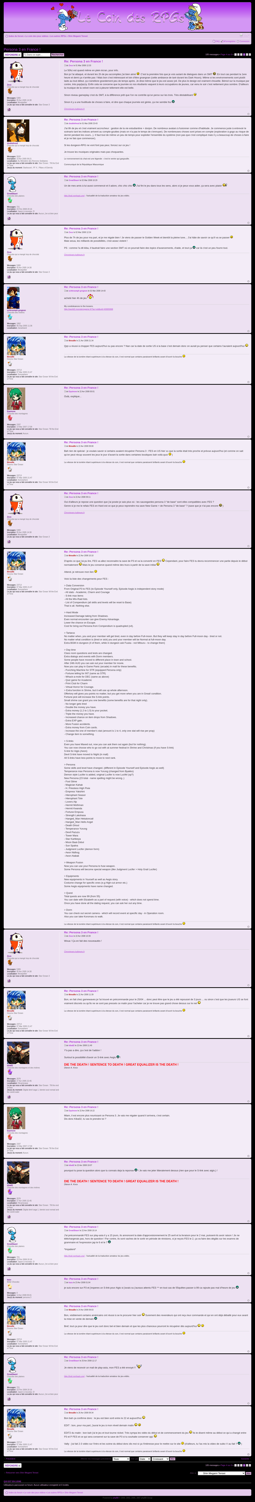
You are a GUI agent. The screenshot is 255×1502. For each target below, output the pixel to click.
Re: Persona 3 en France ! (83, 61)
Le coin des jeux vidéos (36, 36)
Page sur (226, 54)
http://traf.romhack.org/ (74, 196)
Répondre (13, 54)
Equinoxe (73, 392)
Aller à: (193, 1473)
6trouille (72, 341)
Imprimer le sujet (241, 35)
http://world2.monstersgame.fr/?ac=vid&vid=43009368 (88, 309)
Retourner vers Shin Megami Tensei (22, 1473)
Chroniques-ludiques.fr (74, 109)
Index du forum (16, 36)
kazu (71, 1282)
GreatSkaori (74, 180)
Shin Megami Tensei (78, 36)
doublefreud (74, 123)
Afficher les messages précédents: (105, 1459)
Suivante (245, 1459)
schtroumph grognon (78, 291)
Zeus (71, 65)
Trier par (140, 1459)
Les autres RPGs (58, 36)
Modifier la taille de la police (246, 35)
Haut (248, 114)
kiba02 (71, 1045)
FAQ (217, 41)
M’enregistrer (230, 41)
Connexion (244, 41)
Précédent (10, 1459)
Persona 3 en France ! (22, 49)
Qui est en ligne (12, 1481)
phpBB (116, 1498)
